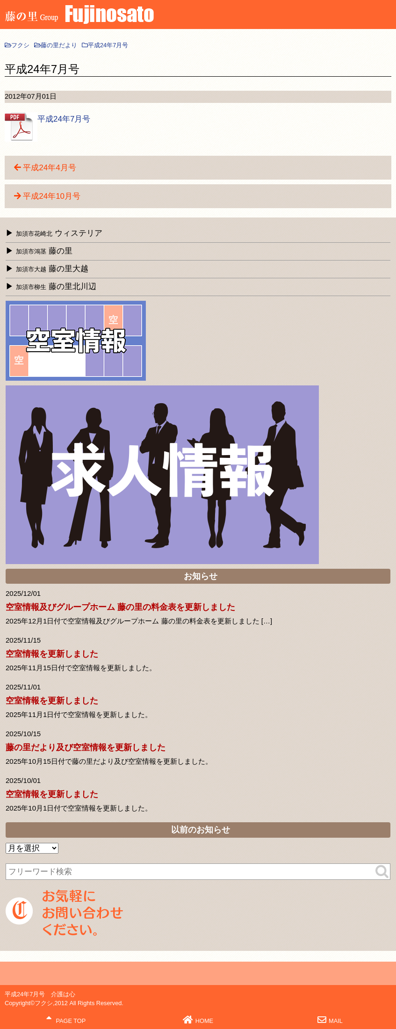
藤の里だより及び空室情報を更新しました (86, 747)
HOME (198, 1019)
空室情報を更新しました (52, 654)
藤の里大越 (52, 268)
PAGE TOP (66, 1019)
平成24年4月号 (49, 167)
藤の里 (44, 250)
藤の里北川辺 (56, 286)
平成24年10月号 (51, 196)
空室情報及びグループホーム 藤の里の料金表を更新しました (120, 607)
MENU (384, 16)
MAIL (330, 1019)
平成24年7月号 (63, 119)
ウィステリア (59, 233)
